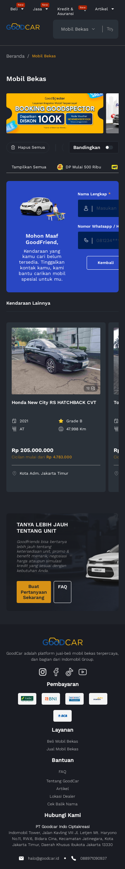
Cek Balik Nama (62, 804)
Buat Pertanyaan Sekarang (34, 592)
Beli (14, 9)
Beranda (15, 56)
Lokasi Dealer (62, 796)
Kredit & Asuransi (65, 11)
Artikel (101, 9)
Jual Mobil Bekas (62, 749)
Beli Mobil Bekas (62, 741)
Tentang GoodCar (62, 781)
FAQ (62, 586)
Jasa (37, 9)
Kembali (106, 262)
